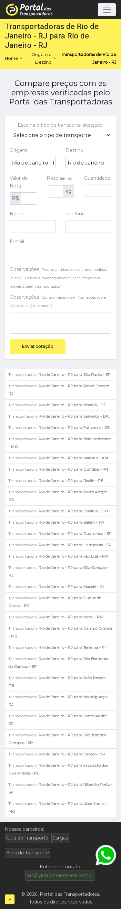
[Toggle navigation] (107, 9)
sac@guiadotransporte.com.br (60, 875)
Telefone (75, 214)
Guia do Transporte (27, 838)
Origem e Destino (41, 58)
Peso (60, 178)
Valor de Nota (19, 182)
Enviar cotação (37, 346)
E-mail (17, 241)
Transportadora (59, 374)
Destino (74, 150)
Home (11, 58)
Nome (17, 214)
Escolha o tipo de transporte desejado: (61, 125)
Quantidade (97, 178)
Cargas (60, 838)
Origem (18, 150)
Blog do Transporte (27, 853)
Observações (58, 277)
